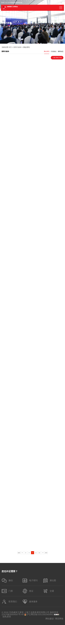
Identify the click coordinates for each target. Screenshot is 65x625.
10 (32, 552)
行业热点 (53, 51)
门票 (7, 591)
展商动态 (60, 51)
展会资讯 (46, 51)
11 (36, 552)
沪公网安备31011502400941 (39, 614)
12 (39, 552)
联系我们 (9, 601)
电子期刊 (29, 580)
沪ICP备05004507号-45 (13, 614)
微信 (7, 580)
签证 (27, 591)
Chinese (56, 2)
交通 (48, 591)
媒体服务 (29, 601)
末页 (46, 552)
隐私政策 (7, 617)
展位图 (49, 580)
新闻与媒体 (17, 47)
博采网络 (59, 619)
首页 (10, 47)
